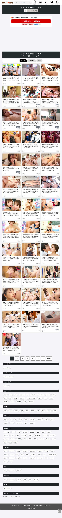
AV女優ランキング (15, 505)
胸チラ (47, 439)
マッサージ (52, 435)
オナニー (25, 451)
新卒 (25, 401)
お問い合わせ (47, 505)
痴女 (5, 451)
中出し (18, 451)
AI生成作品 (40, 395)
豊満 (26, 423)
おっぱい (32, 423)
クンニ (51, 458)
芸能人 (39, 398)
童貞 (30, 479)
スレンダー (39, 419)
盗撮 (18, 435)
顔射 (27, 454)
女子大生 (33, 395)
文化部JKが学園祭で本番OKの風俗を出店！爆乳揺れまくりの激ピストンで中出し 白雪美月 (50, 213)
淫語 (46, 458)
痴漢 (13, 435)
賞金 (43, 432)
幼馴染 (49, 410)
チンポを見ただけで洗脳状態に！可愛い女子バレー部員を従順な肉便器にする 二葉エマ (50, 281)
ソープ (13, 439)
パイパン (32, 419)
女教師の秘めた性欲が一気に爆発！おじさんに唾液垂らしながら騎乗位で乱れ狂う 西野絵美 (30, 123)
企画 (38, 432)
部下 (43, 410)
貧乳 (11, 419)
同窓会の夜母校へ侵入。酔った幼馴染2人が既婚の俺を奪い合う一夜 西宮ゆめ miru (50, 191)
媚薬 (52, 451)
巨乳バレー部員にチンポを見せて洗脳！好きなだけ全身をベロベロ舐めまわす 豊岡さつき (50, 258)
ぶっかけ (33, 454)
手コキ (12, 454)
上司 (38, 410)
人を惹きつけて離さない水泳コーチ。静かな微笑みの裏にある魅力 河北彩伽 (50, 326)
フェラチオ (32, 451)
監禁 (5, 442)
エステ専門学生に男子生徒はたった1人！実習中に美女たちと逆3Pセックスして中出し (11, 191)
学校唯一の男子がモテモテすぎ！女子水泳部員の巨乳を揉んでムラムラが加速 (31, 146)
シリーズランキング (26, 505)
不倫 (14, 432)
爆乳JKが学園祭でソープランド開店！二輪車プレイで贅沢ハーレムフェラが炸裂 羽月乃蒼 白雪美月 (11, 213)
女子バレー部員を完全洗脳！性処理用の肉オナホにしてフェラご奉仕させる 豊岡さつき (11, 281)
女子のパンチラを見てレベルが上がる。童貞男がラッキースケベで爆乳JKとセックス (31, 79)
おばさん (22, 395)
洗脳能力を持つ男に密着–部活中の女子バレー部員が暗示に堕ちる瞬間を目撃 (11, 258)
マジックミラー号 (8, 377)
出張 (11, 442)
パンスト (19, 470)
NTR (19, 432)
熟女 (16, 395)
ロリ (5, 398)
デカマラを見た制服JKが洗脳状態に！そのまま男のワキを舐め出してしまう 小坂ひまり (31, 258)
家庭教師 (19, 401)
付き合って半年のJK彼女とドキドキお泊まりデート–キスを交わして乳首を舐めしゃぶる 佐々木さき (31, 101)
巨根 (25, 479)
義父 (5, 410)
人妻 (11, 395)
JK (27, 395)
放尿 (45, 454)
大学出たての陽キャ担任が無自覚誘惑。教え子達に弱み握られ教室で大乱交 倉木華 (50, 123)
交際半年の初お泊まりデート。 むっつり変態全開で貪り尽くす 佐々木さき (11, 168)
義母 (11, 410)
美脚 (46, 419)
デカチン (19, 479)
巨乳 (5, 419)
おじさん (36, 479)
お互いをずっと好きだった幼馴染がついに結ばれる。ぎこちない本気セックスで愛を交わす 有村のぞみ (50, 79)
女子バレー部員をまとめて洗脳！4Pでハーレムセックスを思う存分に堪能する (50, 303)
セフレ (16, 410)
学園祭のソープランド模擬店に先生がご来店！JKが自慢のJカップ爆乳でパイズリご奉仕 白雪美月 (11, 236)
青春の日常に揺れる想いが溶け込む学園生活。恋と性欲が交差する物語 (30, 326)
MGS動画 (6, 386)
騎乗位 (19, 458)
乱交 (22, 454)
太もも (52, 419)
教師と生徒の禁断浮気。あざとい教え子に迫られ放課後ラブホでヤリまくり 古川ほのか (11, 123)
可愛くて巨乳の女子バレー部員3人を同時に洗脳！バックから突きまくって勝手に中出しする (11, 326)
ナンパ (48, 432)
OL (10, 398)
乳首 (21, 419)
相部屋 (19, 439)
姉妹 (22, 410)
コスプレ (12, 470)
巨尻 (26, 419)
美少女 (47, 395)
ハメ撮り (40, 451)
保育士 (51, 398)
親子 (27, 410)
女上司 (32, 410)
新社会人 (31, 401)
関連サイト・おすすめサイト (11, 497)
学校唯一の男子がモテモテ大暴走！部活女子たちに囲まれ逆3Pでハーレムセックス (11, 146)
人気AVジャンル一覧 (37, 505)
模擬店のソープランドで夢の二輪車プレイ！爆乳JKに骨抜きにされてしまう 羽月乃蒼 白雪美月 (31, 213)
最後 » (49, 358)
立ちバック (32, 458)
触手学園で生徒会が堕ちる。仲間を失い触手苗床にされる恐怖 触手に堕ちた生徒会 (50, 146)
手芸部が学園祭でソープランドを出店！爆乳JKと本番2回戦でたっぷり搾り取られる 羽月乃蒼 (31, 236)
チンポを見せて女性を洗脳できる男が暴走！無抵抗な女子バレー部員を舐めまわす (11, 303)
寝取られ (25, 432)
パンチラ (41, 439)
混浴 (35, 439)
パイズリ (40, 458)
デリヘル (6, 439)
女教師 (5, 401)
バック (25, 458)
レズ (53, 439)
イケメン (12, 479)
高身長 (12, 423)
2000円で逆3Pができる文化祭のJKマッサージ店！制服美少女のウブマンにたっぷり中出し (11, 348)
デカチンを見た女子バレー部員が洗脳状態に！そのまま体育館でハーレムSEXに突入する (30, 303)
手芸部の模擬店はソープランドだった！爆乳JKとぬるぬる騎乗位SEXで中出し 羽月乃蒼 (50, 236)
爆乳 (16, 419)
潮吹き (5, 454)
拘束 (16, 442)
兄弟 (55, 410)
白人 (45, 398)
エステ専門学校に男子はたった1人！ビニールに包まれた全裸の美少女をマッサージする (31, 191)
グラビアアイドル (31, 398)
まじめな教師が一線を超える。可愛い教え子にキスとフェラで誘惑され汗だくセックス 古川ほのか (50, 101)
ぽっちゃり (19, 423)
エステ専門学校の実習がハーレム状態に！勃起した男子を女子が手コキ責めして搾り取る (30, 168)
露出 (25, 439)
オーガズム (12, 458)
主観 (11, 461)
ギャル (15, 398)
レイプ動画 (6, 432)
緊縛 (5, 458)
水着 (5, 470)
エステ (44, 435)
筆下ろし (12, 451)
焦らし (5, 461)
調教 (39, 454)
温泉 (30, 439)
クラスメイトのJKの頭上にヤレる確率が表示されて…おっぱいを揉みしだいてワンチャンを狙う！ (11, 79)
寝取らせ (32, 432)
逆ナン (30, 435)
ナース (11, 401)
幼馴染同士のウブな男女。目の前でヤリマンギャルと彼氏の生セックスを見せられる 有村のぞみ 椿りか (11, 101)
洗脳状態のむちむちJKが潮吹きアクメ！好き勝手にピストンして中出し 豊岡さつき (31, 281)
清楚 (54, 395)
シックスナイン (52, 454)
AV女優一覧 (7, 368)
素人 (5, 395)
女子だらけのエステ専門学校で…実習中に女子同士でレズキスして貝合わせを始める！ (50, 168)
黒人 (5, 479)
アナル (46, 451)
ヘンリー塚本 (7, 488)
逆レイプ (24, 435)
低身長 (5, 423)
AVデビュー (37, 435)
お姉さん (22, 398)
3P (17, 454)
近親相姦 (6, 435)
